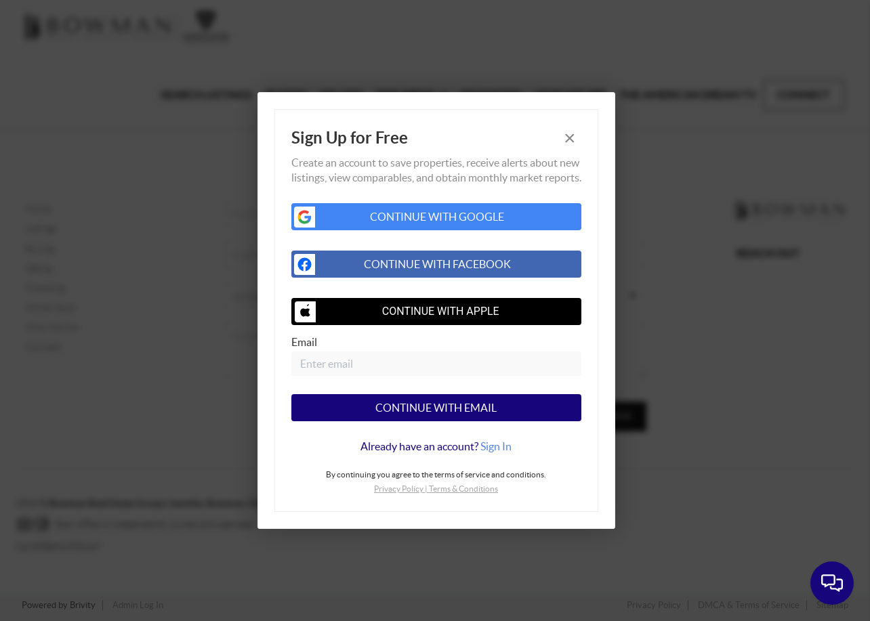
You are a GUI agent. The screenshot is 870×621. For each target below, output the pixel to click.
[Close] (569, 138)
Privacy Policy (398, 488)
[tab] (436, 446)
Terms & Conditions (463, 488)
